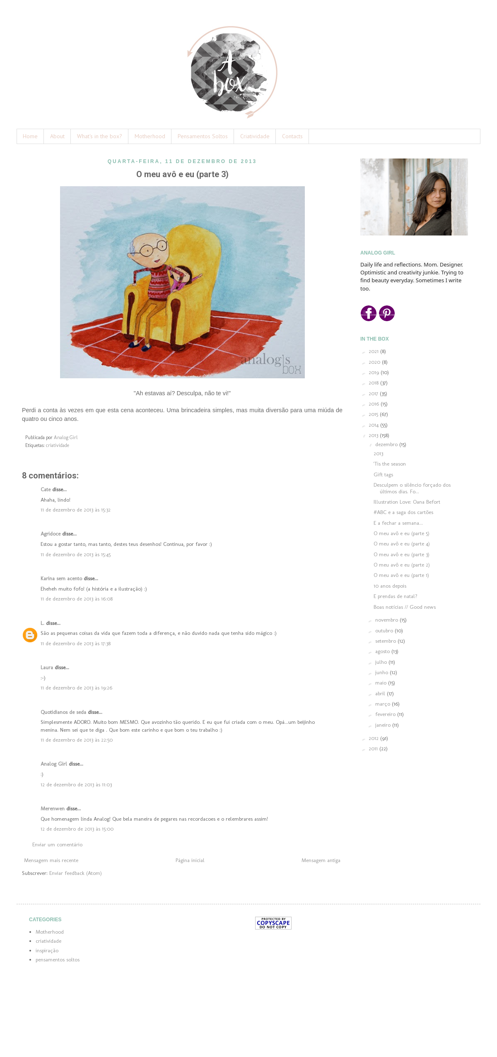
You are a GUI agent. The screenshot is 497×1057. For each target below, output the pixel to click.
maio (381, 683)
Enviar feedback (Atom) (75, 873)
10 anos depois (390, 586)
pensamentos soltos (58, 959)
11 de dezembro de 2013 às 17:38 (76, 643)
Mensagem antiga (321, 860)
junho (382, 672)
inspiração (47, 950)
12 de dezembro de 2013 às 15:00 (77, 829)
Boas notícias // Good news (405, 607)
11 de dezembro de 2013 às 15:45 (76, 554)
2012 (374, 738)
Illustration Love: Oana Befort (407, 502)
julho (381, 662)
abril (381, 693)
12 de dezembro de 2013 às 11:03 (76, 784)
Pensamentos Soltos (203, 136)
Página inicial (190, 860)
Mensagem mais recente (51, 860)
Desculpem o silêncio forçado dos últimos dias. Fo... (412, 488)
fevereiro (386, 714)
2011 (374, 748)
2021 (374, 351)
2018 (374, 383)
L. (42, 623)
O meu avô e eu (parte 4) (402, 544)
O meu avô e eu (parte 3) (401, 554)
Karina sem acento (61, 578)
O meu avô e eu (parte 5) (401, 533)
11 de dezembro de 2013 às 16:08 (77, 599)
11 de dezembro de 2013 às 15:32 (76, 510)
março (383, 704)
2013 (374, 435)
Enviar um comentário (57, 844)
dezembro (387, 444)
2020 (375, 362)
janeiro (383, 725)
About (57, 136)
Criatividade (255, 136)
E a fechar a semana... (398, 523)
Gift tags (383, 474)
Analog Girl (54, 764)
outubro (385, 630)
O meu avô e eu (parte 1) (401, 575)
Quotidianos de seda (63, 712)
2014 (374, 425)
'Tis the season (390, 464)
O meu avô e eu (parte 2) (402, 565)
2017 (374, 393)
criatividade (57, 445)
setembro (386, 641)
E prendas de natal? (395, 596)
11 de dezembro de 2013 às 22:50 (77, 740)
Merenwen (53, 808)
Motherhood (150, 136)
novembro (387, 620)
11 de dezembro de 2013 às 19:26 (76, 688)
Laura (47, 667)
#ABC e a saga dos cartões (403, 512)
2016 (375, 404)
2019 (375, 372)
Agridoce (50, 534)
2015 (374, 414)
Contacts (292, 136)
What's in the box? (99, 136)
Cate (46, 489)
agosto (383, 651)
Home (30, 136)
